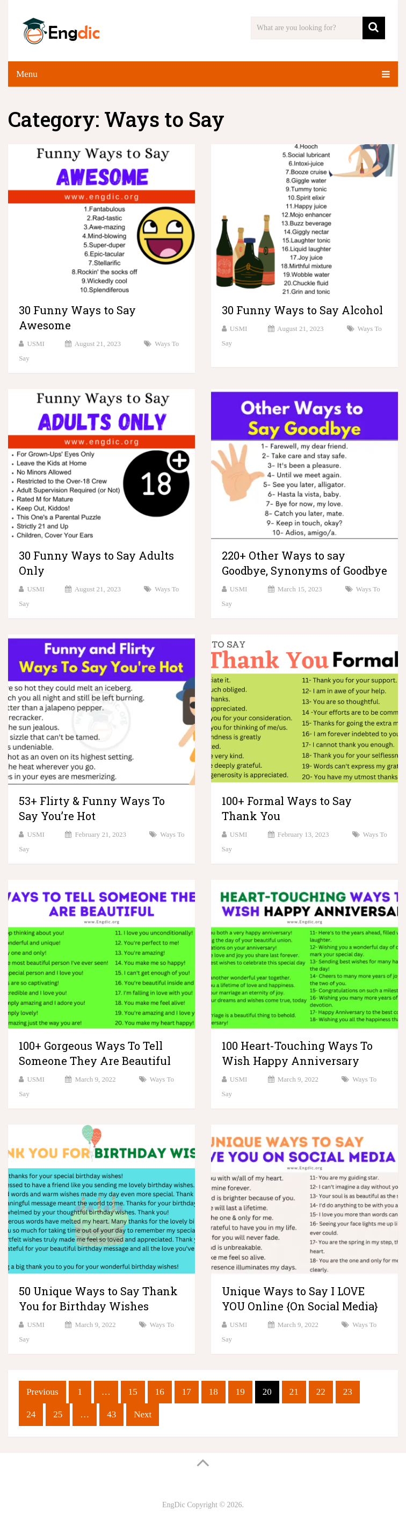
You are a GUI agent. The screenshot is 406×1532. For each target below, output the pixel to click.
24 (30, 1414)
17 (186, 1392)
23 (347, 1392)
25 (57, 1414)
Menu (27, 74)
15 (132, 1392)
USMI (36, 344)
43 (111, 1414)
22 (320, 1392)
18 (213, 1392)
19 (240, 1392)
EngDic (173, 1505)
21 (294, 1392)
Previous (42, 1392)
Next (142, 1414)
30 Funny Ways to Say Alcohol (302, 310)
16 (159, 1392)
